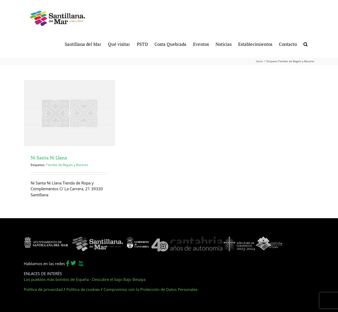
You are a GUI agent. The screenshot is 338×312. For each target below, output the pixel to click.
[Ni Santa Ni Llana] (69, 113)
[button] (305, 44)
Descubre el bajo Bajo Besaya (118, 279)
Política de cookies (83, 289)
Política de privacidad (43, 289)
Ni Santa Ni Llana (49, 157)
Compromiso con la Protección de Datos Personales (151, 289)
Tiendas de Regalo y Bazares (67, 165)
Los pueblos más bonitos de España (56, 279)
